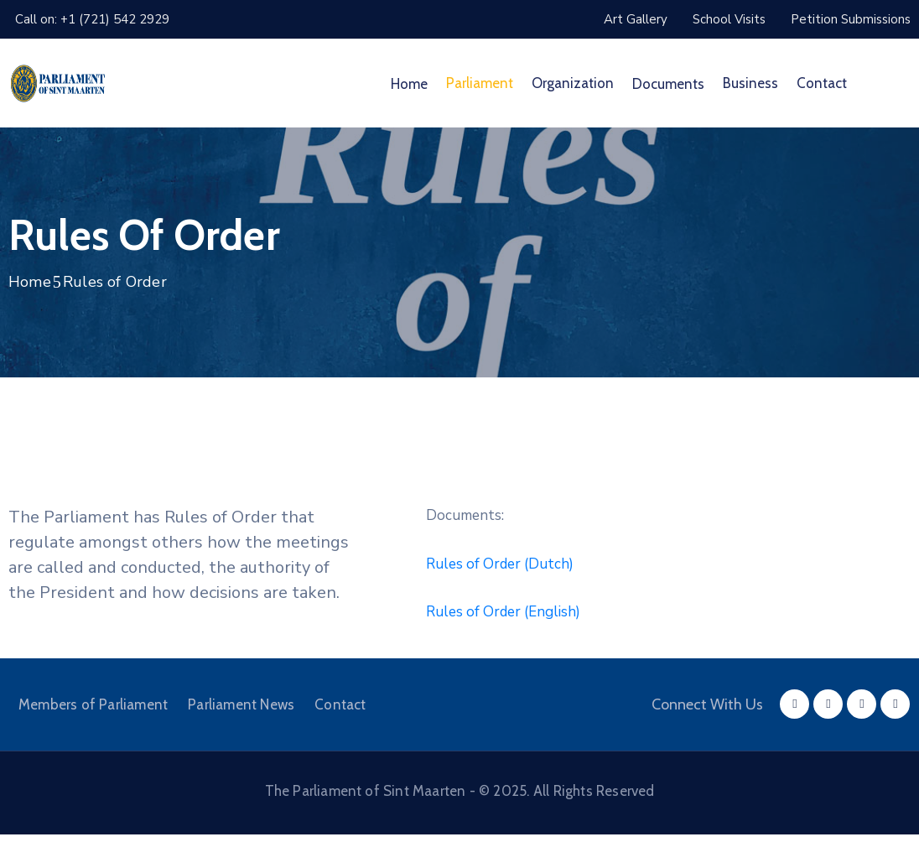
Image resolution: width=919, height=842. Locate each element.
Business (750, 83)
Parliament (479, 83)
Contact (822, 83)
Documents (668, 83)
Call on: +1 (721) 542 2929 (92, 19)
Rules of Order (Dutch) (500, 564)
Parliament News (241, 704)
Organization (573, 83)
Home (409, 83)
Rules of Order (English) (503, 611)
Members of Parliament (93, 704)
